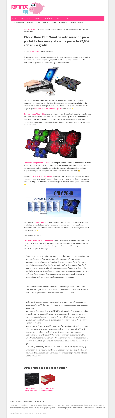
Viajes (60, 18)
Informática (33, 29)
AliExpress (30, 22)
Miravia (38, 22)
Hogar (39, 18)
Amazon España (34, 51)
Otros (68, 18)
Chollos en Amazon (18, 22)
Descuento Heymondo (76, 22)
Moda (15, 18)
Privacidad (36, 401)
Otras (46, 22)
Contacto (12, 401)
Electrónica (49, 18)
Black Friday (63, 22)
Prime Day (54, 22)
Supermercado (27, 18)
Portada (26, 29)
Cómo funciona (27, 401)
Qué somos (19, 401)
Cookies (42, 401)
